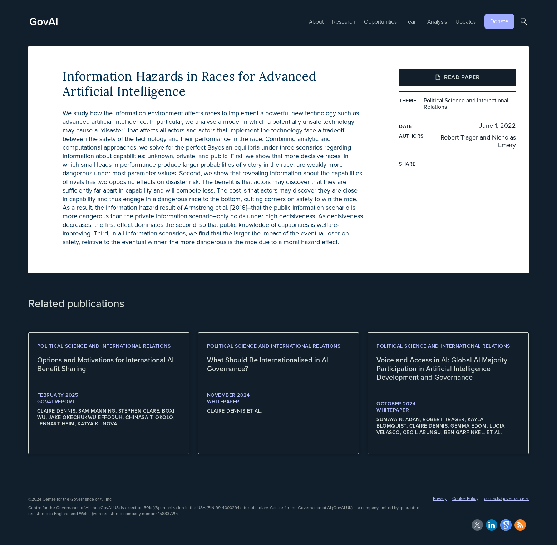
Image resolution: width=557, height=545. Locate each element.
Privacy (440, 498)
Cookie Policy (465, 498)
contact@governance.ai (506, 498)
